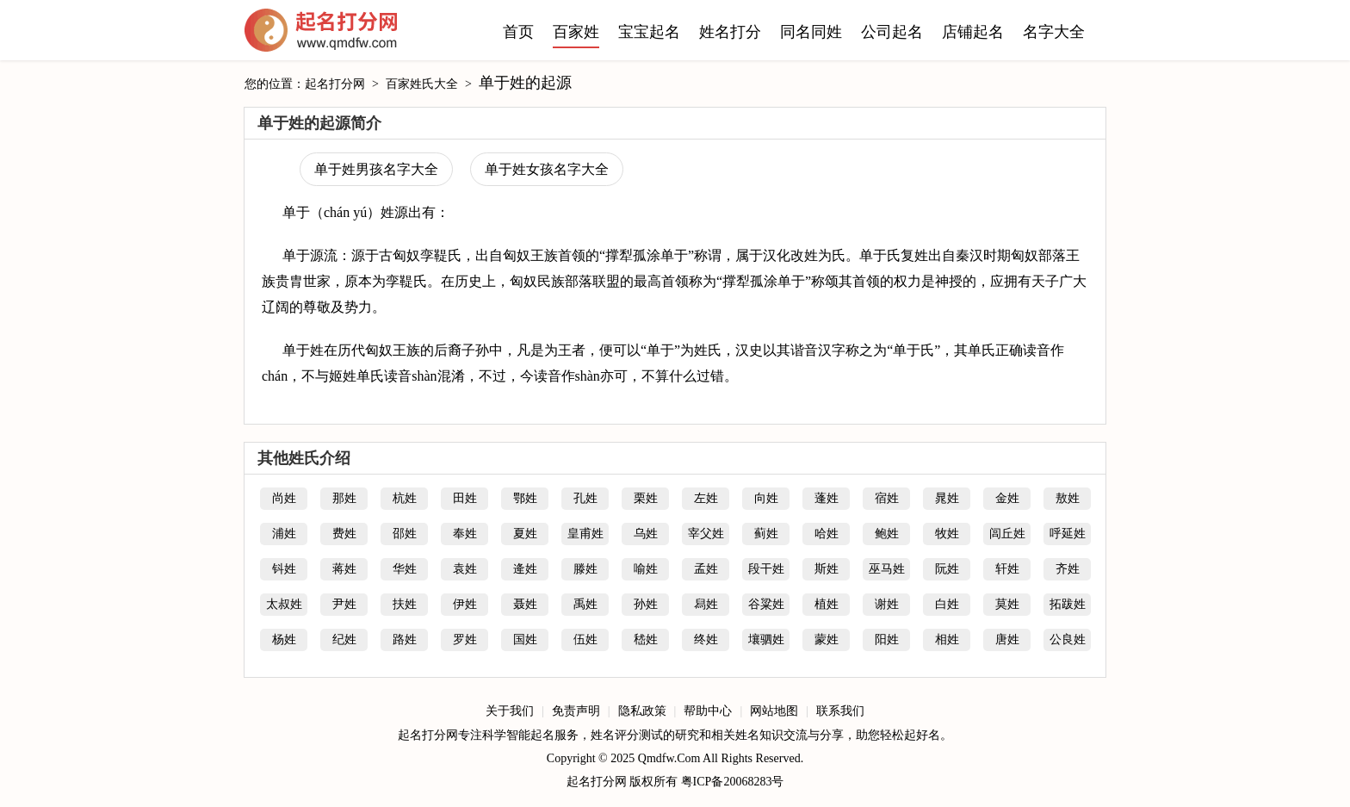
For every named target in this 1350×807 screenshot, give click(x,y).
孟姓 (706, 568)
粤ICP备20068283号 (732, 781)
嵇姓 (646, 639)
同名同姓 (811, 31)
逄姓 (525, 568)
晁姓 (947, 498)
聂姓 (525, 604)
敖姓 (1068, 498)
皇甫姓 (585, 533)
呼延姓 (1068, 533)
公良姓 (1068, 639)
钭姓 (284, 568)
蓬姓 (826, 498)
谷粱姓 (766, 604)
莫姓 (1007, 604)
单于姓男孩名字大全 (376, 169)
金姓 (1007, 498)
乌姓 (646, 533)
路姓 (405, 639)
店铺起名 (973, 31)
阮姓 (947, 568)
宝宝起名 (649, 31)
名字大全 (1054, 31)
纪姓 (344, 639)
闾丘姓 (1007, 533)
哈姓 (826, 533)
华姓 (405, 568)
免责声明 (576, 711)
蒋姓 (344, 568)
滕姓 (585, 568)
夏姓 (525, 533)
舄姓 (706, 604)
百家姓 (576, 31)
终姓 (706, 639)
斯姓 (826, 568)
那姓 (344, 498)
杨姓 (284, 639)
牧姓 (947, 533)
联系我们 (840, 711)
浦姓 (284, 533)
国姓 (525, 639)
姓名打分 (730, 31)
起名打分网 (321, 34)
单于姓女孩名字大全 (547, 169)
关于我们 (510, 711)
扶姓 (405, 604)
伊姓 (465, 604)
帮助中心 (708, 711)
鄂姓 (525, 498)
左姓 (706, 498)
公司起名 (892, 31)
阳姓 (887, 639)
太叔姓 (284, 604)
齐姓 (1068, 568)
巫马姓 (887, 568)
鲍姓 (887, 533)
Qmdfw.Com (669, 758)
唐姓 (1007, 639)
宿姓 (887, 498)
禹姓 (585, 604)
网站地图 (774, 711)
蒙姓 (826, 639)
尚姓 (284, 498)
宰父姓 (706, 533)
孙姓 (646, 604)
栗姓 (646, 498)
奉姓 (465, 533)
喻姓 (646, 568)
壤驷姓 (766, 639)
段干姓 (766, 568)
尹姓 (344, 604)
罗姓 (465, 639)
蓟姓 (766, 533)
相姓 (947, 639)
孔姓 (585, 498)
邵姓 (405, 533)
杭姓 (405, 498)
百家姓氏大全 (422, 84)
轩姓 (1007, 568)
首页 (518, 31)
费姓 (344, 533)
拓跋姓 (1068, 604)
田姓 (465, 498)
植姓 (826, 604)
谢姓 (887, 604)
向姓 (766, 498)
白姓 (947, 604)
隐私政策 (642, 711)
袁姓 (465, 568)
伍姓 (585, 639)
